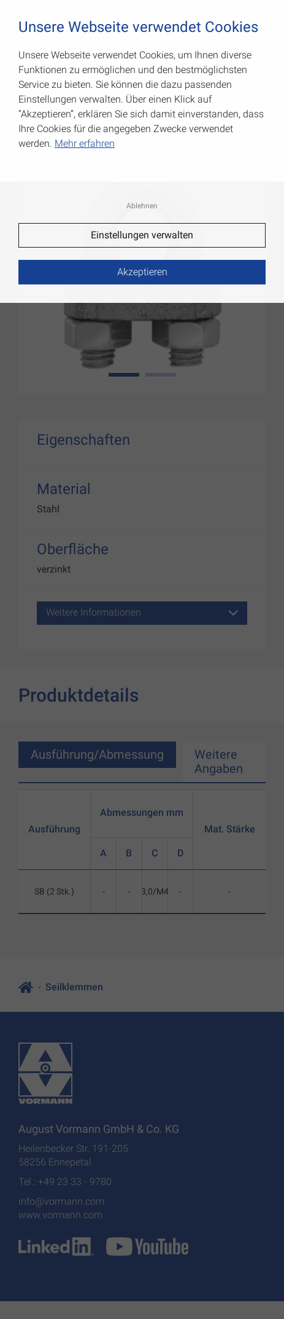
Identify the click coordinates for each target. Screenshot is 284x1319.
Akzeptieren (142, 272)
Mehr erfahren (85, 143)
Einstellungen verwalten (142, 235)
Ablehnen (142, 206)
